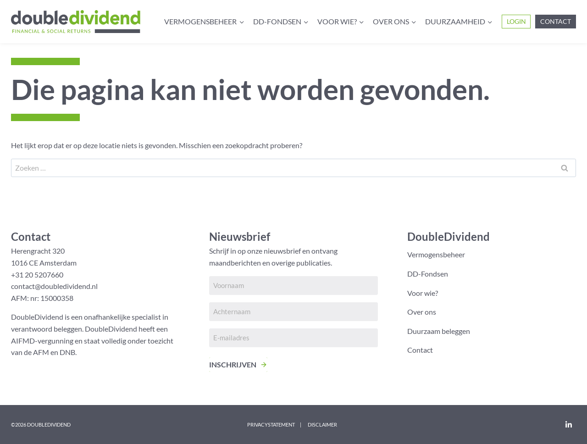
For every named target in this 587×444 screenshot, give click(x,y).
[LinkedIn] (568, 424)
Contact (555, 21)
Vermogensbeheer (436, 254)
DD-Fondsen (427, 273)
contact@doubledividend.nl (54, 286)
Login (516, 21)
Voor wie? (422, 293)
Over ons (421, 311)
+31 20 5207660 (37, 274)
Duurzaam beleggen (438, 331)
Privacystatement (271, 424)
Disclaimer (322, 424)
